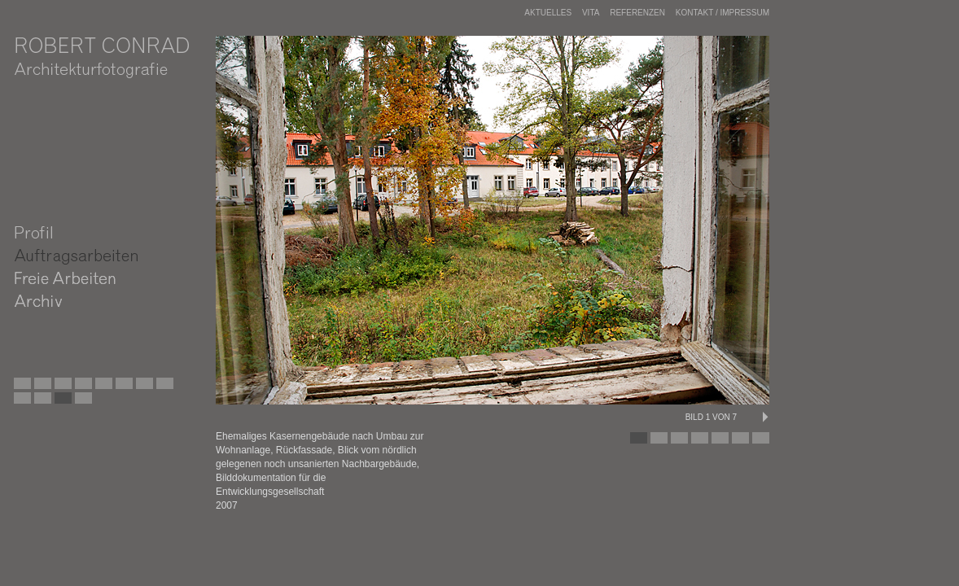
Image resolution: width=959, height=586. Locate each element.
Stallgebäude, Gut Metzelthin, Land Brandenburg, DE (162, 387)
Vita (590, 12)
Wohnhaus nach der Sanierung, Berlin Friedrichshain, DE (60, 402)
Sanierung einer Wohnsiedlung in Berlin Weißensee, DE (60, 387)
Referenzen (637, 12)
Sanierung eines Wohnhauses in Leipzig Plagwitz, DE (121, 387)
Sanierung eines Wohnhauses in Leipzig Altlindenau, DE (182, 387)
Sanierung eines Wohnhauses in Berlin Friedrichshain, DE (101, 402)
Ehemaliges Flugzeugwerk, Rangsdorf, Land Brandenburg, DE (40, 387)
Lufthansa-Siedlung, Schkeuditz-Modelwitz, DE (141, 387)
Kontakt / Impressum (722, 12)
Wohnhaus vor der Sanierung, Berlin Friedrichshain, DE (40, 402)
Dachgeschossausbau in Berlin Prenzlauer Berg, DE (101, 387)
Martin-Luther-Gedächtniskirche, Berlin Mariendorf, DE (80, 387)
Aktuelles (547, 12)
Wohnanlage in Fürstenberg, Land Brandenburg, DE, (80, 402)
